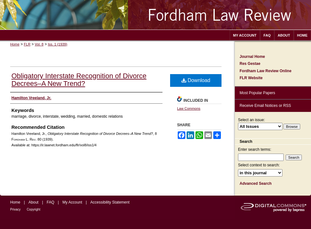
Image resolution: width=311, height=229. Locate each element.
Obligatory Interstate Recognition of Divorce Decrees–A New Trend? (79, 79)
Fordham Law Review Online (265, 71)
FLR (27, 44)
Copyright (33, 209)
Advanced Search (256, 183)
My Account (72, 202)
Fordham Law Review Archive (155, 15)
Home (14, 44)
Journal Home (252, 56)
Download (196, 80)
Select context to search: (259, 165)
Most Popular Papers (257, 93)
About (33, 202)
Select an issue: (251, 120)
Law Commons (188, 108)
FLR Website (251, 78)
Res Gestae (250, 63)
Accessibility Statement (109, 202)
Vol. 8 (39, 44)
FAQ (50, 202)
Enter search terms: (254, 149)
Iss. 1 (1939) (57, 44)
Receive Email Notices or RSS (265, 105)
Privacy (15, 209)
